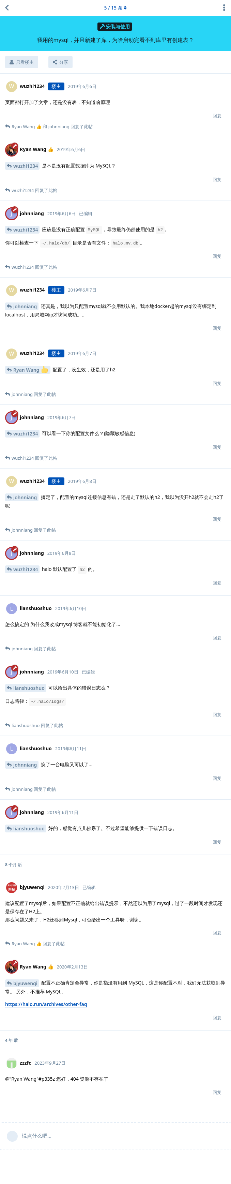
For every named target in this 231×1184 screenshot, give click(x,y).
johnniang (25, 306)
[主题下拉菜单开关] (224, 8)
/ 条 (115, 7)
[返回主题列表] (7, 8)
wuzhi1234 (25, 166)
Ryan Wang (30, 369)
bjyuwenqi (25, 983)
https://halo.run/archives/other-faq (46, 1004)
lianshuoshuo (29, 688)
